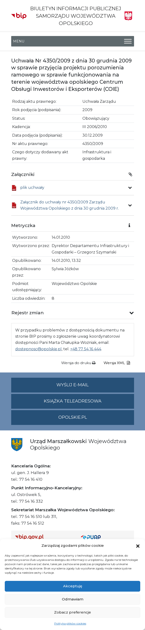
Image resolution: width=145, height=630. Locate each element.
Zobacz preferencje (72, 612)
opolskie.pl (72, 417)
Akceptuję (72, 586)
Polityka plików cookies (70, 623)
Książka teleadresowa (72, 401)
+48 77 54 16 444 (85, 349)
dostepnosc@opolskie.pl (38, 349)
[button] (137, 545)
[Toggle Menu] (128, 41)
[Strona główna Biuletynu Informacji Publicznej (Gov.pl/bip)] (44, 537)
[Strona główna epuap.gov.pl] (105, 537)
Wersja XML (117, 363)
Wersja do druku (78, 363)
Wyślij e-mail (95, 386)
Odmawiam (72, 599)
